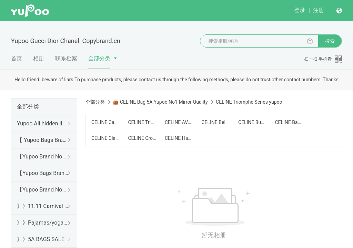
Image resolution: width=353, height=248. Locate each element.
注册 (318, 10)
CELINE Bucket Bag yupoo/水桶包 (252, 122)
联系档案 (66, 58)
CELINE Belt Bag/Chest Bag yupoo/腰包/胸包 (215, 122)
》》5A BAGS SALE (40, 239)
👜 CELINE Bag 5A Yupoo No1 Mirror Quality (160, 102)
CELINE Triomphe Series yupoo (142, 122)
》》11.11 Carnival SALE (43, 206)
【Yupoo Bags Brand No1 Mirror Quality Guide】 (43, 173)
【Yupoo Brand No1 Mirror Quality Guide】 (43, 189)
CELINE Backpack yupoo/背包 (289, 122)
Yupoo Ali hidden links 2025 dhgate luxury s (43, 123)
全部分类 (99, 58)
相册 (38, 58)
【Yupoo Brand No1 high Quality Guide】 (43, 156)
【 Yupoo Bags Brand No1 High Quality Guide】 (43, 140)
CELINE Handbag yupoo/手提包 (179, 138)
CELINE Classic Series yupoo (105, 138)
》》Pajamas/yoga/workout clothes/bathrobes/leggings (43, 222)
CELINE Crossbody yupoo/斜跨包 (142, 138)
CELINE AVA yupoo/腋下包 (179, 122)
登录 (299, 10)
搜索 (330, 41)
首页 (16, 58)
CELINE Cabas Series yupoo (105, 122)
